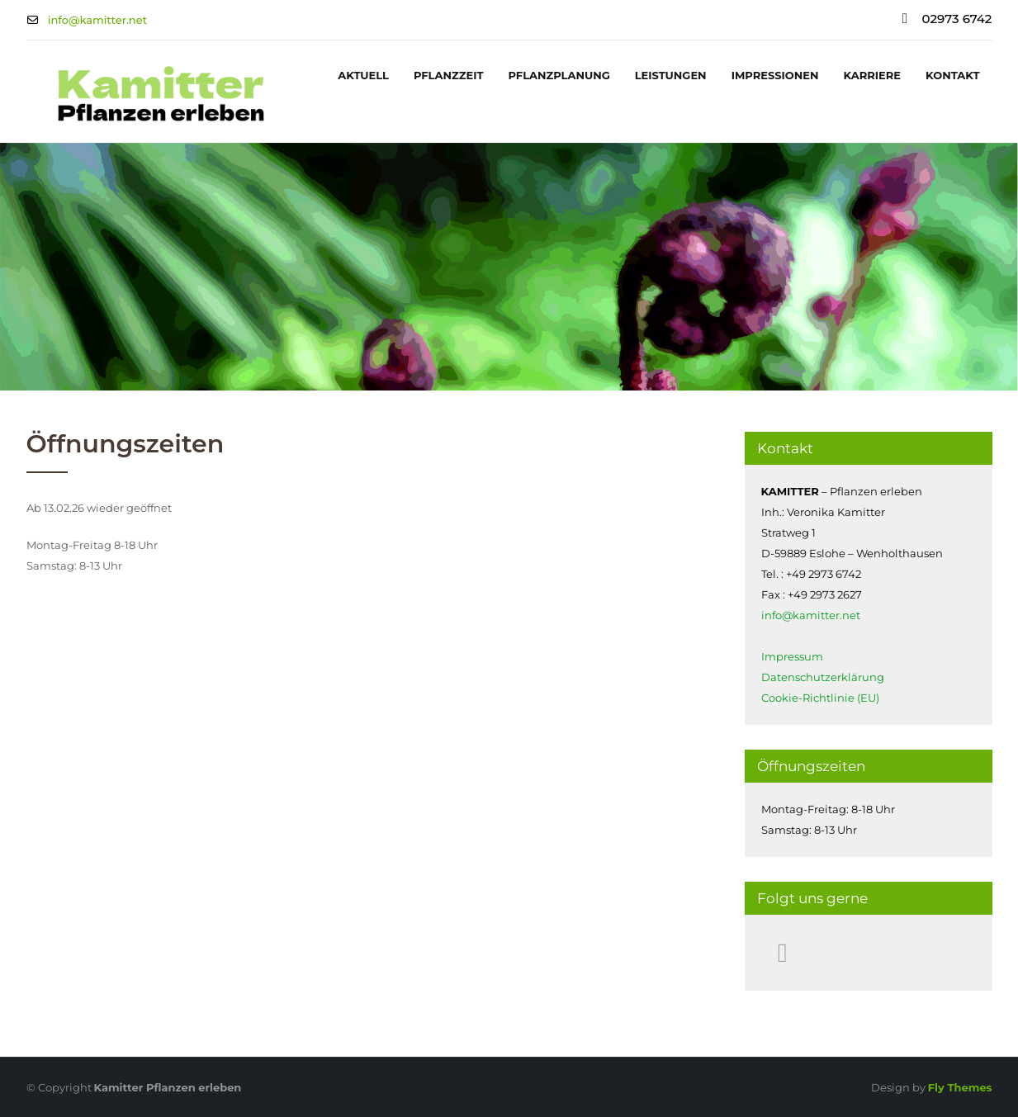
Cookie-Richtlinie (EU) (820, 697)
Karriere (873, 75)
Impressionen (775, 75)
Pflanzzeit (449, 75)
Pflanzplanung (558, 75)
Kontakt (952, 75)
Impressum (792, 656)
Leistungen (671, 75)
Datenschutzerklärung (822, 677)
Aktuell (363, 75)
